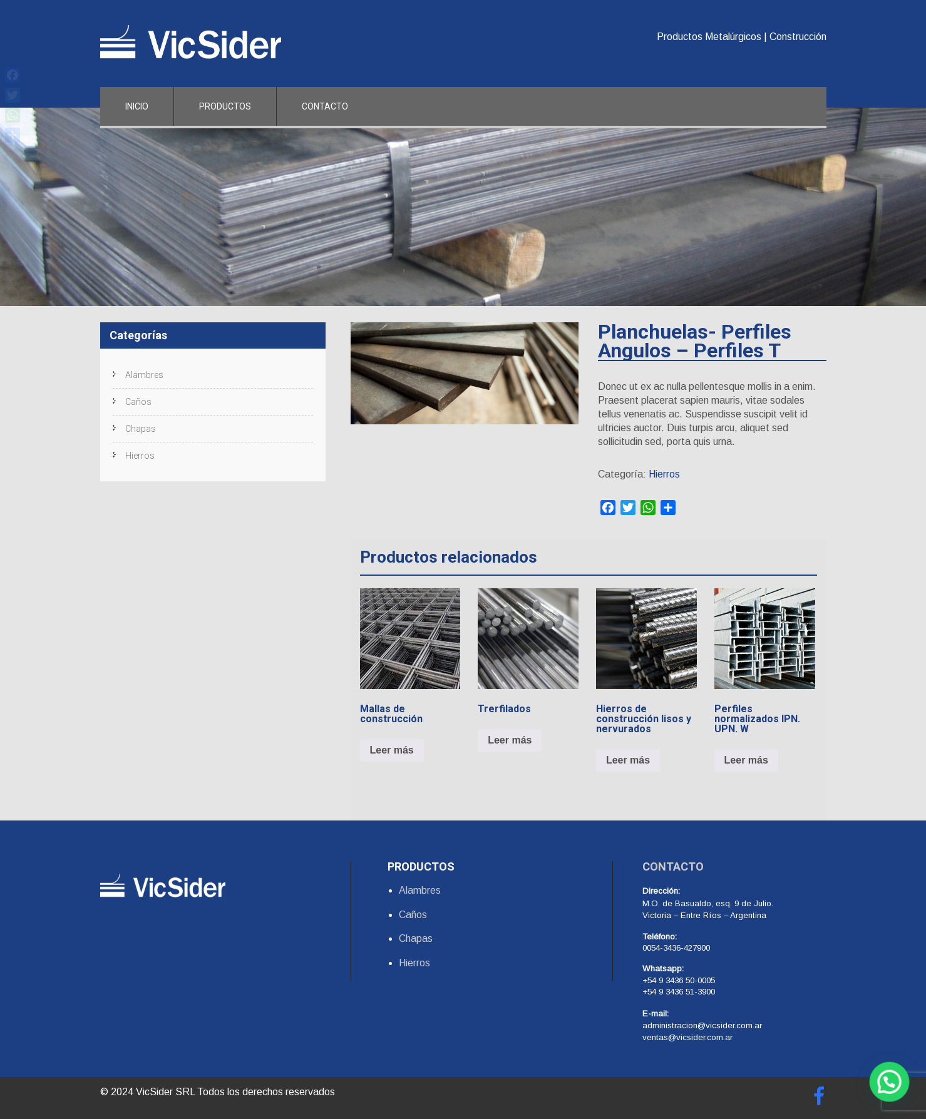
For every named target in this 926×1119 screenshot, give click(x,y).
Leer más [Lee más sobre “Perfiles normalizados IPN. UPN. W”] (746, 760)
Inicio (136, 106)
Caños (138, 402)
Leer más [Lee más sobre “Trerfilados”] (510, 740)
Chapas (140, 429)
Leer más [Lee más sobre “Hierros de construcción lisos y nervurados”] (628, 760)
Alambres (144, 375)
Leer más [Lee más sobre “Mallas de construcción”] (392, 750)
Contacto (325, 106)
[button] (891, 1088)
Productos (225, 106)
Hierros (664, 474)
